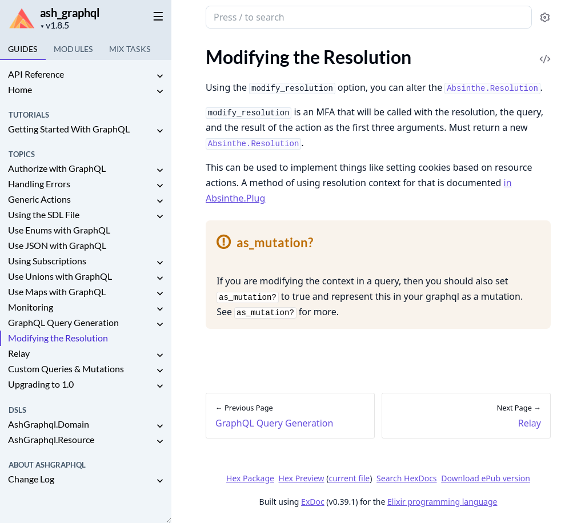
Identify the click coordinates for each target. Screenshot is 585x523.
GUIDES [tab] (23, 49)
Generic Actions (39, 199)
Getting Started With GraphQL (69, 128)
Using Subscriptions (47, 260)
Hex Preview (301, 478)
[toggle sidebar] (156, 16)
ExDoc (312, 501)
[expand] (160, 76)
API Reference (36, 74)
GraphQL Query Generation (63, 322)
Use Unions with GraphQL (60, 276)
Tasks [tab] (130, 49)
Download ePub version (485, 478)
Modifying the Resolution (58, 337)
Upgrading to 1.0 (41, 384)
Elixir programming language (442, 501)
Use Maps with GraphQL (57, 291)
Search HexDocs (406, 478)
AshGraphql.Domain (48, 424)
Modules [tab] (73, 49)
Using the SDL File (43, 214)
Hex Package (250, 478)
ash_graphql (69, 12)
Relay (19, 353)
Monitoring (30, 306)
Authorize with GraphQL (57, 168)
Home (20, 89)
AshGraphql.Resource (51, 439)
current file (349, 478)
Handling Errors (39, 183)
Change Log (31, 478)
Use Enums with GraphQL (59, 229)
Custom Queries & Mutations (66, 368)
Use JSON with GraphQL (57, 245)
